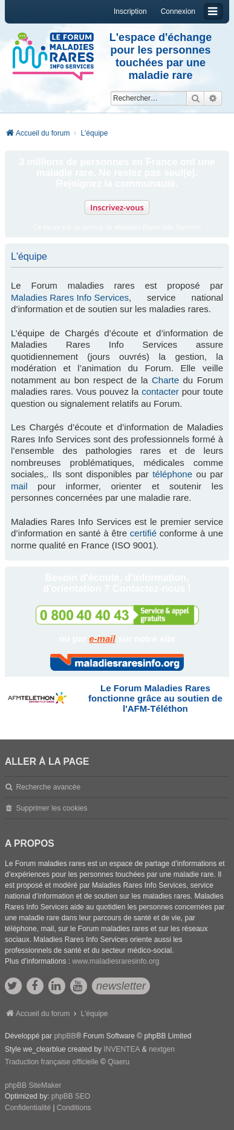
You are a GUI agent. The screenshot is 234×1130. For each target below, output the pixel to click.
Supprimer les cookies (51, 808)
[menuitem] (28, 1108)
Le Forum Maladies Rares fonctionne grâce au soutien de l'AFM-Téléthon (155, 698)
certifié (143, 533)
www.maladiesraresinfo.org (115, 961)
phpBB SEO (71, 1096)
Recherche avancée (48, 787)
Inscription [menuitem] (130, 11)
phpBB (65, 1036)
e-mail (102, 638)
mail (19, 486)
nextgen (162, 1049)
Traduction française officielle (52, 1062)
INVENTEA (121, 1049)
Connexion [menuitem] (178, 11)
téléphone (172, 474)
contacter (160, 391)
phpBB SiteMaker (33, 1085)
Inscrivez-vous (117, 207)
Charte (165, 380)
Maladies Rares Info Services (70, 297)
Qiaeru (118, 1062)
